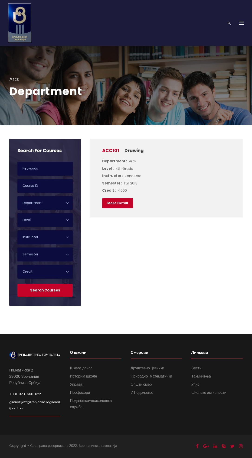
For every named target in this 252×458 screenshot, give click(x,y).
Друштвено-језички (147, 368)
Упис (195, 384)
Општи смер (141, 384)
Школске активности (208, 392)
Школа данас (81, 368)
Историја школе (83, 376)
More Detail (117, 203)
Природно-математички (151, 376)
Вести (196, 368)
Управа (76, 384)
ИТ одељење (142, 392)
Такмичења (201, 376)
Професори (80, 392)
